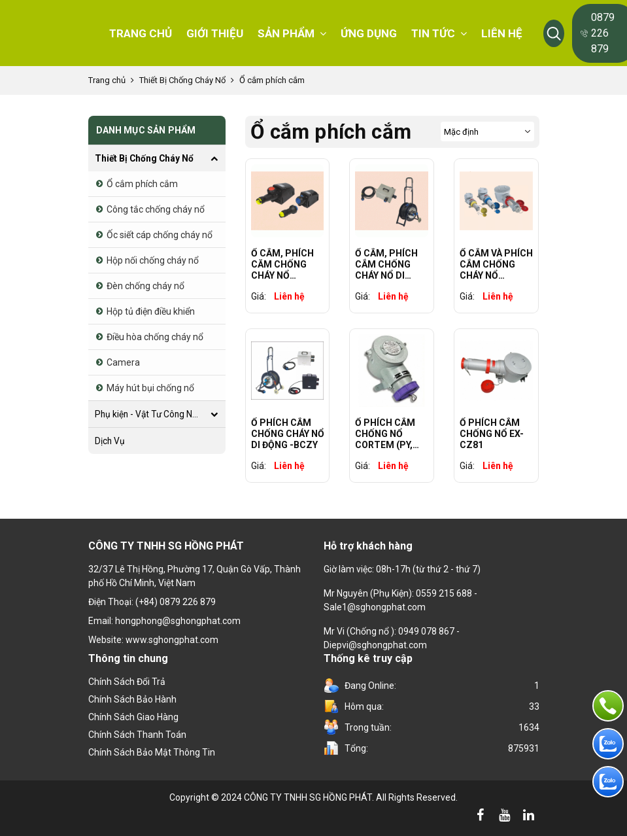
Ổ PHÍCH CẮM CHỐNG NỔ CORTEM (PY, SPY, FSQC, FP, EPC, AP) (386, 433)
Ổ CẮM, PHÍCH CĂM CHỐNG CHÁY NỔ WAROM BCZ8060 (282, 264)
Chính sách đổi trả (126, 681)
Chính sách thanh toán (137, 734)
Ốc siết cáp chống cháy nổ (159, 235)
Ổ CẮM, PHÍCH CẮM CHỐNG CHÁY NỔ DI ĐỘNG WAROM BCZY (386, 264)
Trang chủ (107, 80)
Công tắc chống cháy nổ (156, 209)
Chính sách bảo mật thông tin (151, 752)
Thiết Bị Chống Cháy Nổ (182, 80)
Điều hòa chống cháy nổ (155, 337)
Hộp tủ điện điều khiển (151, 311)
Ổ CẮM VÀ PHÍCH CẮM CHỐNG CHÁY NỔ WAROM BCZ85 (496, 264)
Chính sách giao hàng (133, 717)
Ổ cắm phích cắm (272, 80)
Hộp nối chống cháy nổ (153, 260)
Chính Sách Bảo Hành (132, 699)
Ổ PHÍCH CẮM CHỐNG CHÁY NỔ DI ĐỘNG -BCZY (287, 433)
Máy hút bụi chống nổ (150, 388)
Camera (123, 362)
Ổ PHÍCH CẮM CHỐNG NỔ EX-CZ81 (492, 433)
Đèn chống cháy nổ (145, 286)
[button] (553, 33)
